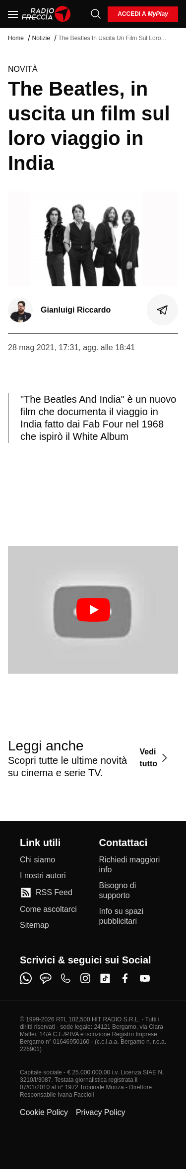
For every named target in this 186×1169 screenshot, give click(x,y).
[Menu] (13, 14)
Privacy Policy (100, 1112)
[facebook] (125, 978)
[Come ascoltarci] (48, 909)
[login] (143, 14)
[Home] (46, 14)
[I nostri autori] (42, 876)
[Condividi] (163, 310)
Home (16, 38)
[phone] (65, 978)
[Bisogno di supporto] (133, 891)
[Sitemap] (34, 925)
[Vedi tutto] (154, 758)
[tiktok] (105, 978)
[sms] (46, 978)
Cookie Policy (44, 1112)
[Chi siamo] (37, 860)
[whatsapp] (26, 978)
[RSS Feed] (46, 893)
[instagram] (85, 978)
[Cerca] (96, 14)
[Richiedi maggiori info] (133, 865)
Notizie (41, 38)
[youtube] (145, 978)
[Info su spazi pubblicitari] (133, 916)
